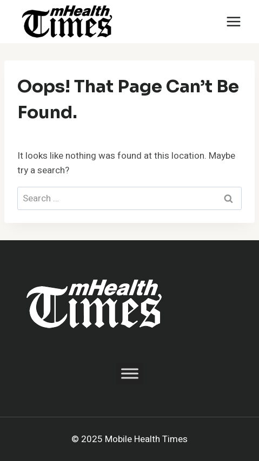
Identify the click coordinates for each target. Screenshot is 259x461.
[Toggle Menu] (129, 373)
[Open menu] (233, 21)
